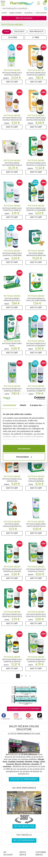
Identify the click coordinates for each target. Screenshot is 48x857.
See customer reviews (24, 840)
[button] (38, 3)
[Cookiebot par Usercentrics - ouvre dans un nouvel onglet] (34, 398)
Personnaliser (24, 457)
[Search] (22, 8)
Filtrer (12, 37)
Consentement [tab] (9, 405)
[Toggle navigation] (3, 3)
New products (36, 31)
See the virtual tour (24, 826)
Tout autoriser (24, 448)
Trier (35, 37)
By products (29, 13)
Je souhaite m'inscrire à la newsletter (24, 708)
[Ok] (46, 8)
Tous (6, 31)
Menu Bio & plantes (24, 18)
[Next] (30, 676)
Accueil (4, 13)
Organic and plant (15, 13)
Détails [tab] (23, 405)
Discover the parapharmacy (24, 779)
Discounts (19, 31)
